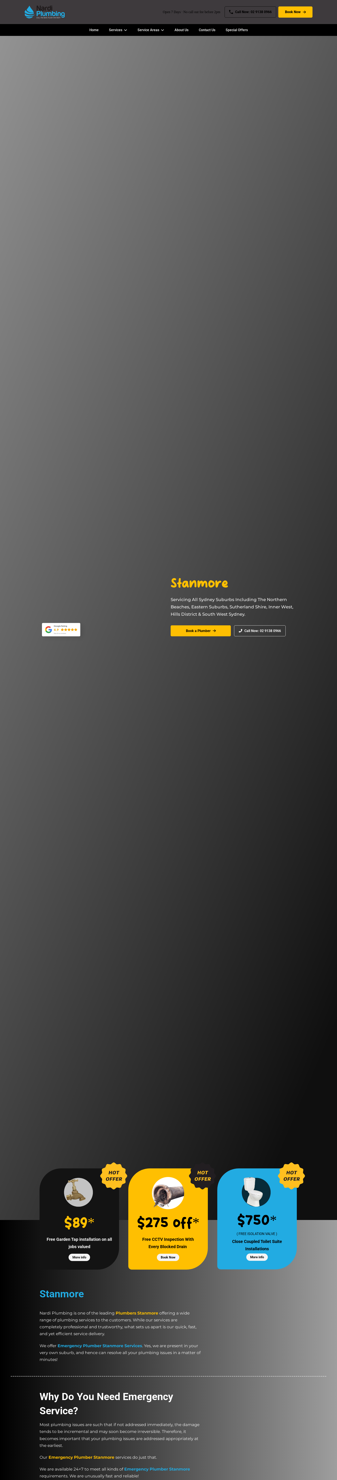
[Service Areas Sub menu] (162, 30)
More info (79, 1257)
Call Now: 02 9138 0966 (250, 12)
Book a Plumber (201, 631)
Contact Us (207, 30)
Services (115, 30)
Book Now (295, 12)
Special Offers (237, 30)
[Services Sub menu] (125, 30)
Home (94, 30)
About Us (181, 30)
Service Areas (148, 30)
